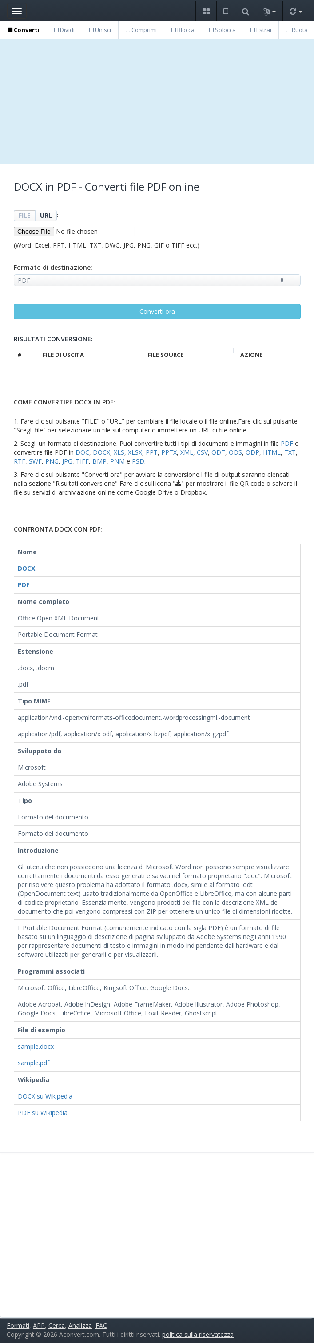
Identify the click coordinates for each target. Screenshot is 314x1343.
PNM (117, 461)
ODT (218, 452)
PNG (52, 461)
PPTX (169, 452)
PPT (152, 452)
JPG (67, 461)
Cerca (56, 1325)
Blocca (183, 30)
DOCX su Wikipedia (45, 1096)
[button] (205, 11)
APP (39, 1325)
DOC (82, 452)
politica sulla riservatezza (198, 1334)
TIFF (82, 461)
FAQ (101, 1325)
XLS (119, 452)
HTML (272, 452)
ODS (235, 452)
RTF (19, 461)
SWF (35, 461)
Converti (24, 30)
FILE (25, 215)
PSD (138, 461)
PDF (287, 443)
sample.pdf (33, 1063)
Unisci (100, 30)
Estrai (260, 30)
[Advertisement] (157, 101)
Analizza (80, 1325)
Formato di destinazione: (53, 267)
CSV (202, 452)
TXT (290, 452)
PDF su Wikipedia (43, 1112)
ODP (252, 452)
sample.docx (36, 1046)
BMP (99, 461)
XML (186, 452)
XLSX (135, 452)
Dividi (64, 30)
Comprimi (141, 30)
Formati (18, 1325)
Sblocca (222, 30)
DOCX (101, 452)
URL (46, 215)
